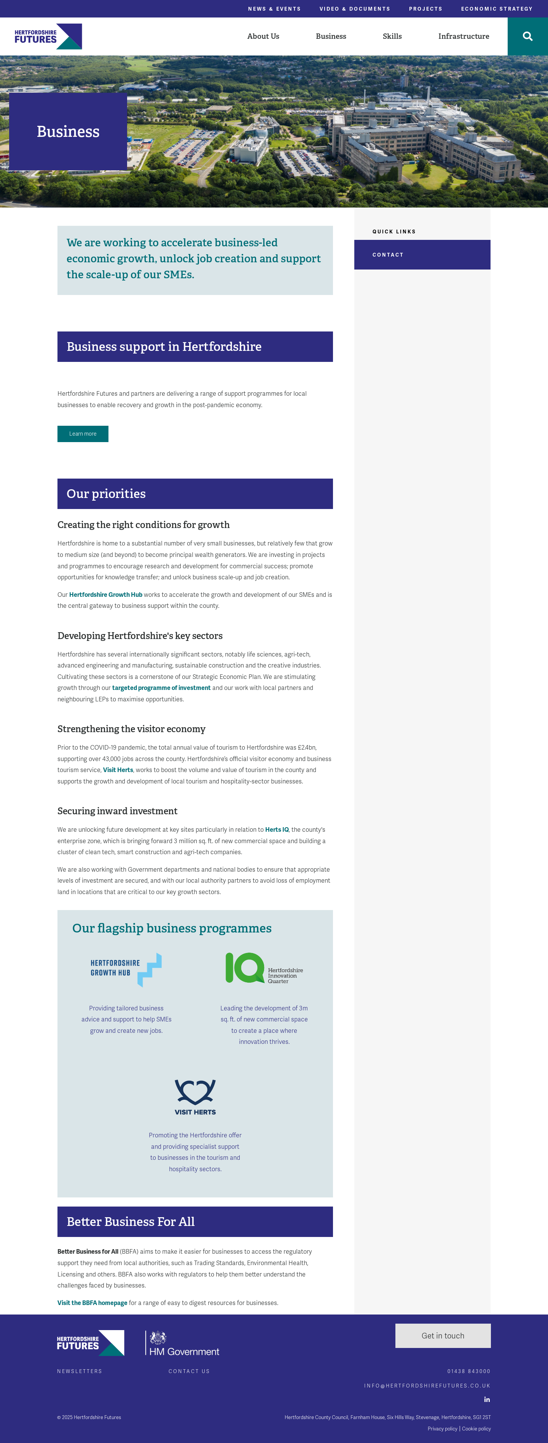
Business (331, 36)
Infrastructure (463, 36)
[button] (263, 36)
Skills (392, 36)
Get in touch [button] (443, 1336)
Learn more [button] (83, 433)
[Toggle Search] (528, 36)
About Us (263, 36)
